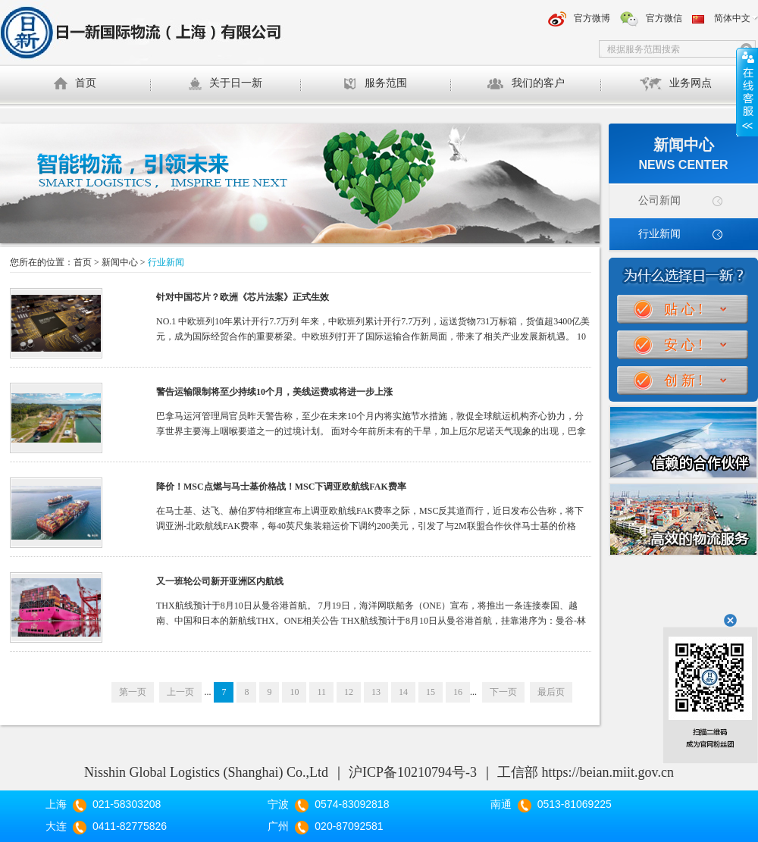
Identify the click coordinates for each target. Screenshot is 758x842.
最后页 (551, 692)
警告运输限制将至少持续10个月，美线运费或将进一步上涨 (274, 392)
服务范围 (375, 83)
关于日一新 (225, 84)
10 (294, 692)
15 (430, 692)
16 (457, 692)
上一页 (180, 692)
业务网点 (675, 84)
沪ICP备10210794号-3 (413, 772)
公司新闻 (659, 200)
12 (348, 692)
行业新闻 (659, 233)
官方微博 (592, 18)
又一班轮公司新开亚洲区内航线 (219, 581)
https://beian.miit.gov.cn (608, 772)
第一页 (132, 692)
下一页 (503, 692)
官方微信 (664, 18)
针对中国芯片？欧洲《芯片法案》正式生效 (242, 297)
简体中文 (732, 18)
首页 (75, 87)
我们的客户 (526, 83)
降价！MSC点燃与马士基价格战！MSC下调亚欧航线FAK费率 (281, 486)
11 (321, 692)
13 (376, 692)
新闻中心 (120, 262)
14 (403, 692)
